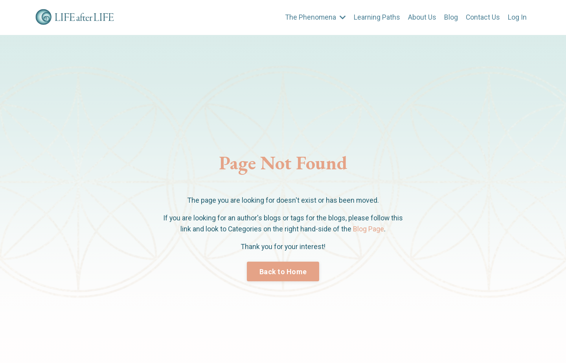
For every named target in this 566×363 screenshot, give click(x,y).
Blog (451, 17)
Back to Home (283, 272)
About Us (422, 17)
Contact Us (482, 17)
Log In (517, 17)
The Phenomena (314, 17)
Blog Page (368, 229)
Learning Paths (376, 17)
